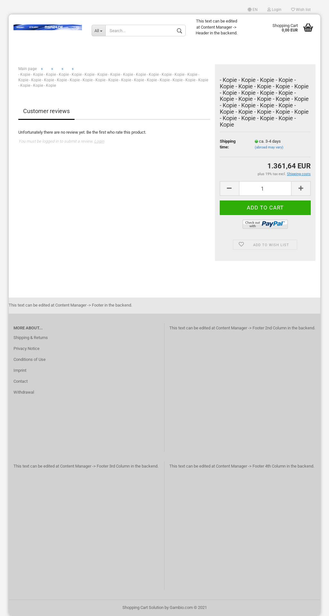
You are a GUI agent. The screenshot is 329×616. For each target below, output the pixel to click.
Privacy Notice (26, 348)
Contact (20, 381)
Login (274, 9)
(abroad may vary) (269, 147)
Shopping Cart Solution (143, 607)
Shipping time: (228, 144)
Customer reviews (46, 111)
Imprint (19, 370)
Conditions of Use (29, 359)
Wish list (301, 9)
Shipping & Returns (30, 337)
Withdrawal (23, 392)
